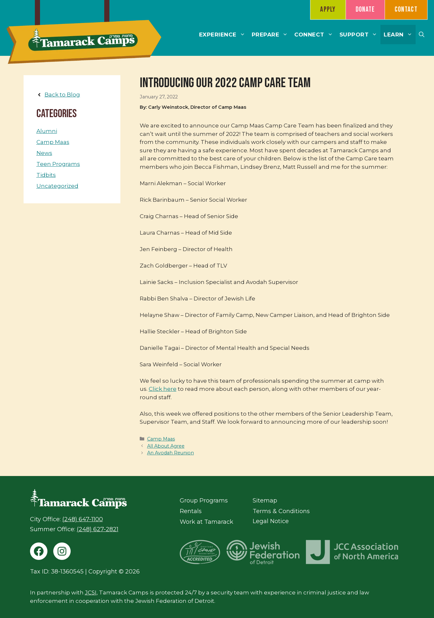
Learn (400, 34)
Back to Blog (62, 94)
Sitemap (265, 500)
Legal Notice (271, 521)
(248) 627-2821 (97, 529)
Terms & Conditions (281, 511)
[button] (422, 34)
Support (360, 34)
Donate (365, 9)
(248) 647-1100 (82, 519)
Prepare (271, 34)
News (44, 153)
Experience (223, 34)
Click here (163, 389)
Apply (328, 9)
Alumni (46, 131)
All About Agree (166, 446)
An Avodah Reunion (170, 453)
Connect (315, 34)
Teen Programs (58, 164)
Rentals (191, 511)
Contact (406, 9)
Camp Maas (161, 439)
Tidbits (46, 175)
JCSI (90, 592)
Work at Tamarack (206, 521)
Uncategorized (57, 186)
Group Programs (204, 500)
